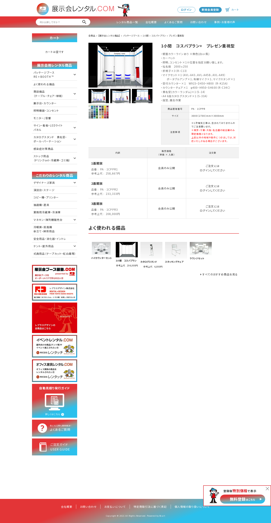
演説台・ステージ (44, 190)
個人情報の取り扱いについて (192, 507)
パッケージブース (131, 35)
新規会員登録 (210, 9)
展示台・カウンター (45, 103)
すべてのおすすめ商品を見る (220, 274)
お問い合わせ (198, 22)
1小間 (145, 35)
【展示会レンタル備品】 (109, 35)
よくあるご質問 (173, 22)
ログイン (186, 9)
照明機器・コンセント (46, 110)
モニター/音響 (42, 118)
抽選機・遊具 (41, 205)
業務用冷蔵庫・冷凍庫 (47, 212)
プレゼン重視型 (176, 35)
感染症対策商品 (43, 149)
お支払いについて (115, 507)
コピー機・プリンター (46, 197)
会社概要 (151, 22)
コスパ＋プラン (158, 35)
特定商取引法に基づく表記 (150, 507)
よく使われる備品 (44, 84)
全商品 (91, 35)
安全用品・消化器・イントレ (49, 239)
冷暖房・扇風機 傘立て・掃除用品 (44, 229)
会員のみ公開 (166, 168)
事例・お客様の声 (224, 22)
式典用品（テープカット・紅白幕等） (54, 253)
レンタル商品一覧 (127, 22)
